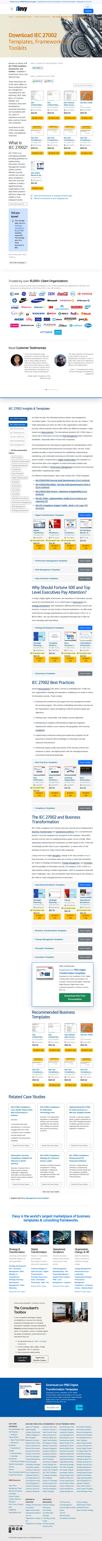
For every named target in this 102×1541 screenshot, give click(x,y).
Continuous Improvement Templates (33, 1470)
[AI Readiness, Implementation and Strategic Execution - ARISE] (55, 523)
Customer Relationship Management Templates (33, 1491)
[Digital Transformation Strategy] (39, 523)
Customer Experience (39, 1277)
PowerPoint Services (15, 1475)
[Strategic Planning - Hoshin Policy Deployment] (55, 893)
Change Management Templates (33, 1459)
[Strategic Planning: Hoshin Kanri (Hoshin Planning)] (39, 636)
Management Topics (15, 1488)
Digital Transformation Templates (50, 1440)
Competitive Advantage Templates (33, 1464)
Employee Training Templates (50, 1451)
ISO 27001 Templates (50, 1472)
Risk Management (18, 506)
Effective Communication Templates (50, 1446)
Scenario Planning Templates (85, 1446)
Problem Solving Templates (67, 1478)
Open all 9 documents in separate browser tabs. (53, 196)
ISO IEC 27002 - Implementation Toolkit (87, 106)
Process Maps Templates (67, 1483)
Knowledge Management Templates (67, 1430)
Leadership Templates (67, 1432)
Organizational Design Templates (67, 1462)
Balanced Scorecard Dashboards (33, 1440)
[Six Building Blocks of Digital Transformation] (86, 523)
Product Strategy (82, 1502)
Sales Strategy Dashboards (85, 1443)
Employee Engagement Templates (50, 1448)
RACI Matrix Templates (84, 1427)
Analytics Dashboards (33, 1432)
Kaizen (67, 900)
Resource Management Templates (85, 1432)
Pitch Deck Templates (67, 1467)
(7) (38, 68)
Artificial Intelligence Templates (33, 1435)
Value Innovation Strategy (85, 1510)
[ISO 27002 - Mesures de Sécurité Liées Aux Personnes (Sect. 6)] (37, 166)
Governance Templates (50, 1462)
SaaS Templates (82, 1440)
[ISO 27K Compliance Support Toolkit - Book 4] (86, 131)
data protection (47, 432)
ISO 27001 (16, 490)
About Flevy (12, 1486)
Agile (43, 1282)
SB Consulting (87, 907)
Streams (11, 1469)
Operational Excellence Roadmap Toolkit (85, 903)
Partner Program (14, 1496)
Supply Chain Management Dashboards (85, 1475)
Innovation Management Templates (50, 1486)
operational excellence (65, 832)
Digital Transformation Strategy (40, 532)
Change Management (19, 465)
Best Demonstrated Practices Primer (86, 781)
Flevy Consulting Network (17, 1472)
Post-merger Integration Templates (67, 1470)
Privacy (20, 1504)
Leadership (79, 1274)
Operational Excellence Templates (67, 1456)
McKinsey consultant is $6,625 (19, 228)
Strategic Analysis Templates (85, 1459)
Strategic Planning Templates (85, 1462)
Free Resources (65, 1502)
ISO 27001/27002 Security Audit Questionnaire (37, 106)
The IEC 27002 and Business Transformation (18, 437)
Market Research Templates (67, 1443)
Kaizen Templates (48, 1491)
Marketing (13, 1288)
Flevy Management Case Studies (35, 1198)
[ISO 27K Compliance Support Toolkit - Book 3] (70, 131)
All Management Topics (24, 17)
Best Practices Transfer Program (53, 781)
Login (87, 6)
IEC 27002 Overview (17, 425)
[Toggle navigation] (12, 8)
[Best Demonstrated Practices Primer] (86, 771)
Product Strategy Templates (67, 1486)
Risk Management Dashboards (85, 1438)
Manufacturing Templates (67, 1440)
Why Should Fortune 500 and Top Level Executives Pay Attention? (18, 429)
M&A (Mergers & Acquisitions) (16, 1274)
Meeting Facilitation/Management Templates (67, 1454)
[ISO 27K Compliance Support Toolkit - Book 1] (37, 131)
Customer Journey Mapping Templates (33, 1489)
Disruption (15, 482)
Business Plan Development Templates (33, 1448)
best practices (44, 689)
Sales (22, 1285)
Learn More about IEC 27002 (19, 204)
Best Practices (17, 457)
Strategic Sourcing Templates (85, 1464)
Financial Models (15, 1453)
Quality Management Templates (67, 1491)
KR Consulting (56, 538)
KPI (10, 1269)
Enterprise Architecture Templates (50, 1454)
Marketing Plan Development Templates (67, 1446)
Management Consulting (33, 1524)
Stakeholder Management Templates (85, 1456)
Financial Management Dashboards (50, 1456)
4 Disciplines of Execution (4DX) (85, 645)
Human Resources (82, 1271)
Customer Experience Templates (33, 1486)
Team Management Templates (85, 1481)
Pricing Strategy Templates (67, 1475)
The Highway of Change (75, 538)
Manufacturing (58, 1271)
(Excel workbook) (62, 480)
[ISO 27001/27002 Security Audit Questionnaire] (37, 96)
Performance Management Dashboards (67, 1464)
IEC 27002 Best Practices (18, 433)
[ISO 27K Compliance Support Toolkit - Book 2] (53, 131)
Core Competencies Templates (33, 1472)
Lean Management (66, 1505)
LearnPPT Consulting (42, 538)
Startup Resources (83, 1507)
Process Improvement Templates (67, 1481)
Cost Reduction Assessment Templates (33, 1481)
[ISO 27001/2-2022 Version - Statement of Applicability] (70, 96)
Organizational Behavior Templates (67, 1459)
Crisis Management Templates (33, 1483)
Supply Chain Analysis (61, 1277)
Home (11, 17)
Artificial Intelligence (39, 1269)
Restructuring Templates (84, 1435)
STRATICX (55, 650)
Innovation (15, 494)
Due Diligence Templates (50, 1443)
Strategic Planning (16, 1280)
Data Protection (17, 473)
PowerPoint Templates (17, 1461)
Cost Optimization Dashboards (33, 1478)
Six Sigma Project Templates (85, 1451)
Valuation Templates (83, 1483)
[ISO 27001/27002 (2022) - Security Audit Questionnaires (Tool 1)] (53, 96)
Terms (15, 1504)
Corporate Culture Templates (33, 1475)
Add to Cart (37, 118)
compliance (40, 730)
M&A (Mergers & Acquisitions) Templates (67, 1438)
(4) (37, 81)
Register (88, 11)
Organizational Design (83, 1277)
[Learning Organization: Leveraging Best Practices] (70, 771)
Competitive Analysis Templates (33, 1467)
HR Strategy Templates (50, 1467)
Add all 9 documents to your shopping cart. (51, 198)
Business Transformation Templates (33, 1454)
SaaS (33, 1280)
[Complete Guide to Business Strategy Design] (55, 636)
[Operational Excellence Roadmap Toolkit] (86, 893)
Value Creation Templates (85, 1489)
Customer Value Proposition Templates (50, 1427)
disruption (56, 855)
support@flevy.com (15, 1512)
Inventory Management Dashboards (50, 1489)
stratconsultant (87, 785)
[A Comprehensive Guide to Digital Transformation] (70, 523)
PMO (55, 1280)
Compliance (16, 469)
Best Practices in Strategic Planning (69, 646)
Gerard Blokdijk (87, 110)
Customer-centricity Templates (50, 1430)
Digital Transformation (42, 17)
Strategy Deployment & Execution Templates (85, 1467)
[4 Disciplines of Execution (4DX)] (86, 636)
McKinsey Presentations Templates (67, 1451)
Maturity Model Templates (67, 1448)
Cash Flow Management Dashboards (33, 1456)
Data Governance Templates (50, 1435)
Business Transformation (20, 461)
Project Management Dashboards (67, 1489)
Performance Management (21, 502)
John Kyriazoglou (39, 110)
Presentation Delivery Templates (67, 1472)
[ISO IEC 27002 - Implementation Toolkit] (86, 96)
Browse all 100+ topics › (83, 1292)
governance (78, 602)
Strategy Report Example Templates (85, 1472)
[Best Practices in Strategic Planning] (70, 636)
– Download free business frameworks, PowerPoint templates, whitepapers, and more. (51, 2)
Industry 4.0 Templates (50, 1481)
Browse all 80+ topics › (39, 1286)
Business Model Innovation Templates (33, 1446)
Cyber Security (36, 1271)
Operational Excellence (20, 498)
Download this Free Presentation (74, 997)
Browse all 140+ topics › (61, 1286)
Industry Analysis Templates (50, 1483)
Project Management (60, 1274)
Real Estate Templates (84, 1430)
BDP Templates (31, 1438)
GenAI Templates (48, 1459)
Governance (16, 486)
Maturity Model (87, 1288)
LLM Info (62, 1513)
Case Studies (47, 1510)
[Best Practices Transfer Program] (55, 771)
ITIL (47, 1282)
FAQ (10, 1504)
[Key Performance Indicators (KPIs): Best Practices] (39, 771)
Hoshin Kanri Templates (50, 1470)
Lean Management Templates (67, 1435)
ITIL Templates (47, 1478)
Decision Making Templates (50, 1438)
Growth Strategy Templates (50, 1464)
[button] (44, 389)
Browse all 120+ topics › (17, 1292)
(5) (48, 81)
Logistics (67, 1282)
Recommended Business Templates (18, 441)
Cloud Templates (31, 1462)
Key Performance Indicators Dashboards (67, 1427)
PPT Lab (85, 538)
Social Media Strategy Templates (85, 1454)
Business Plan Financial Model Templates (33, 1451)
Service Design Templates (85, 1448)
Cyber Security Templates (50, 1432)
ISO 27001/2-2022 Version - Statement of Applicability (70, 106)
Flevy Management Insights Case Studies (18, 445)
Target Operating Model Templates (85, 1478)
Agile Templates (31, 1430)
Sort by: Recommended (83, 85)
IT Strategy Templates (50, 1475)
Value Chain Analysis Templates (85, 1486)
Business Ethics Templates (33, 1443)
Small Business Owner (84, 1505)
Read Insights (85, 515)
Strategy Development (20, 510)
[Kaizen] (70, 893)
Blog (10, 1507)
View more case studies (51, 1192)
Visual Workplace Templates (85, 1491)
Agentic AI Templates (32, 1427)
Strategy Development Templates (85, 1470)
